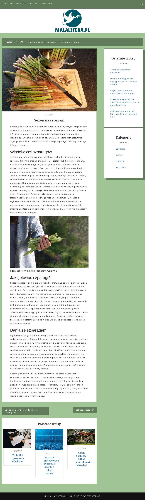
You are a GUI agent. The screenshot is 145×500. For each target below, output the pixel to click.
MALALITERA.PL (59, 496)
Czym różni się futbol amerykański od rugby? (83, 459)
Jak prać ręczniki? (85, 410)
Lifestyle (21, 3)
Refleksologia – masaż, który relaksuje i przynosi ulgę (123, 114)
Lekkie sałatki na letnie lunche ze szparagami (21, 411)
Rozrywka (47, 3)
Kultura (34, 3)
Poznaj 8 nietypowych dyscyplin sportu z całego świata (123, 81)
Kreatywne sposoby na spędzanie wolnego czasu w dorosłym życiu (125, 102)
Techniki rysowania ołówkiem (17, 458)
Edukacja (8, 3)
